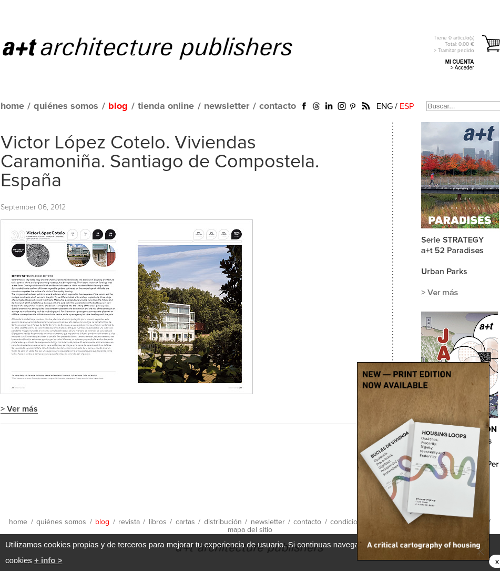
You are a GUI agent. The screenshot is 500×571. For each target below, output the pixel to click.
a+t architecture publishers (161, 48)
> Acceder (462, 68)
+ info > (48, 560)
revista (129, 522)
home (12, 106)
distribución (223, 522)
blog (118, 106)
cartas (185, 522)
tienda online (166, 106)
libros (158, 522)
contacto (277, 106)
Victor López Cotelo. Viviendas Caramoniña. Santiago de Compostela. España (160, 162)
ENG (384, 106)
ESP (407, 106)
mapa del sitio (250, 530)
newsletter (226, 106)
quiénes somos (66, 106)
